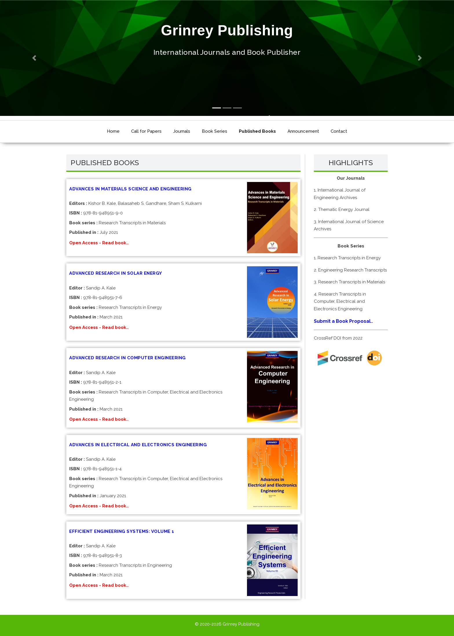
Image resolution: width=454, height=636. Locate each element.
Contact (339, 131)
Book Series (214, 131)
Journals (181, 131)
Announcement (303, 131)
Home (113, 131)
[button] (34, 58)
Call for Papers (146, 131)
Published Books (257, 131)
